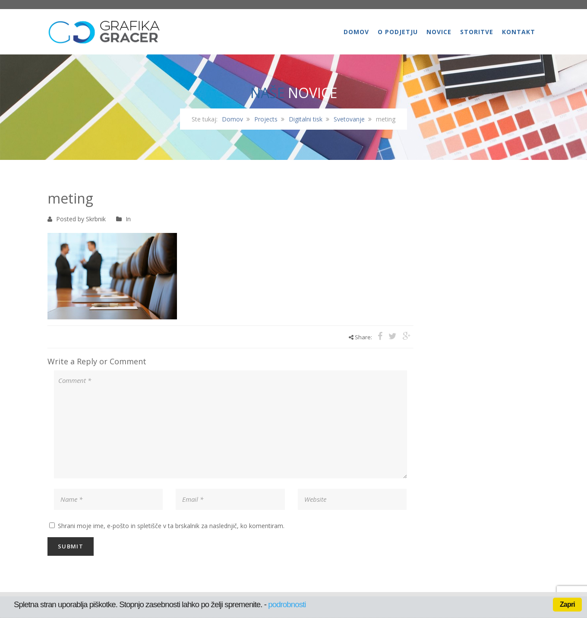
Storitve (476, 32)
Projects (266, 119)
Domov (356, 32)
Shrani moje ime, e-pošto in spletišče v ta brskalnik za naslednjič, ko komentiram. (171, 526)
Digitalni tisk (305, 119)
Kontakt (518, 32)
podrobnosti (287, 604)
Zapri (567, 604)
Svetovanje (349, 119)
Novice (438, 32)
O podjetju (398, 32)
